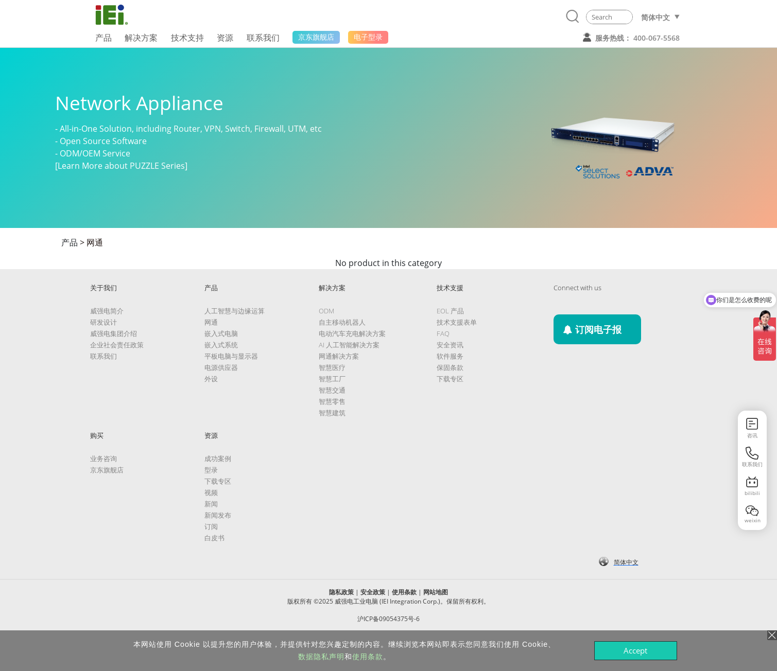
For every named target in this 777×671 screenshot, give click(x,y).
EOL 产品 (450, 310)
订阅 (211, 526)
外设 (211, 378)
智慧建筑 (332, 412)
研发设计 (103, 322)
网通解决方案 (339, 356)
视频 (211, 492)
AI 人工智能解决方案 (349, 344)
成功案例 (217, 458)
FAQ (443, 333)
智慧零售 (332, 401)
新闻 (211, 503)
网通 (95, 242)
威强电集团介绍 (113, 333)
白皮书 (214, 537)
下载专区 (450, 378)
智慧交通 (332, 390)
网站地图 (435, 592)
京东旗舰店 (107, 469)
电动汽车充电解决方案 (352, 333)
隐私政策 (341, 592)
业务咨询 (103, 458)
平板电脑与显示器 (231, 356)
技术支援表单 (457, 322)
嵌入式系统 (221, 344)
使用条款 (404, 592)
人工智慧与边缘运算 (234, 310)
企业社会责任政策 (117, 344)
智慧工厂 (332, 378)
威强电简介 (107, 310)
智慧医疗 (332, 367)
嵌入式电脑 (221, 333)
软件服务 (450, 356)
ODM (326, 310)
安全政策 (372, 592)
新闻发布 (217, 515)
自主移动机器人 (342, 322)
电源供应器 (221, 367)
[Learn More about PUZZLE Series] (121, 165)
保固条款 (450, 367)
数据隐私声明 (321, 656)
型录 (211, 469)
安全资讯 (450, 344)
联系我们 (103, 356)
